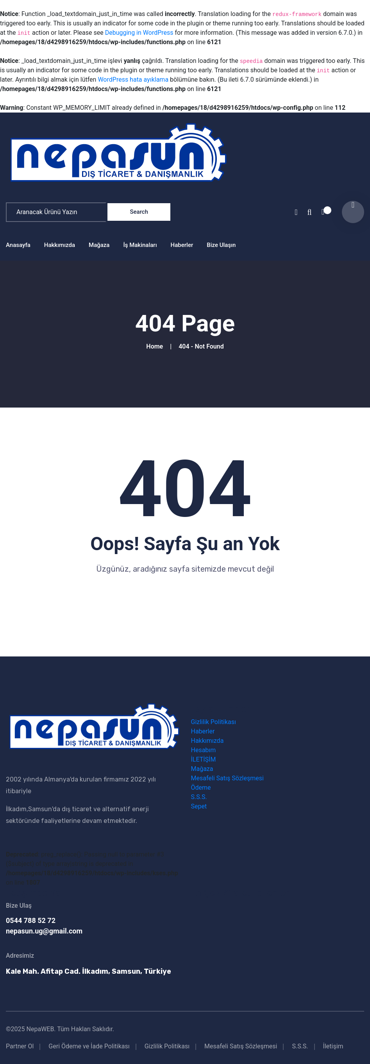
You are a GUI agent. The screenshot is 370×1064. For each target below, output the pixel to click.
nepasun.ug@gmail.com (44, 931)
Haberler (182, 245)
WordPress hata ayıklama (133, 79)
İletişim (333, 1046)
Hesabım (203, 750)
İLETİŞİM (203, 759)
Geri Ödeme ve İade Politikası (88, 1046)
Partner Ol (20, 1046)
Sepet (199, 806)
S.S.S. (199, 797)
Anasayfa (18, 245)
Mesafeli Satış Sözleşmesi (227, 778)
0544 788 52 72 (30, 920)
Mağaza (99, 245)
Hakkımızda (59, 245)
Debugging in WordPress (139, 32)
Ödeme (201, 787)
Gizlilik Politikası (213, 722)
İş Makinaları (140, 245)
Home (156, 346)
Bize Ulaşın (221, 245)
